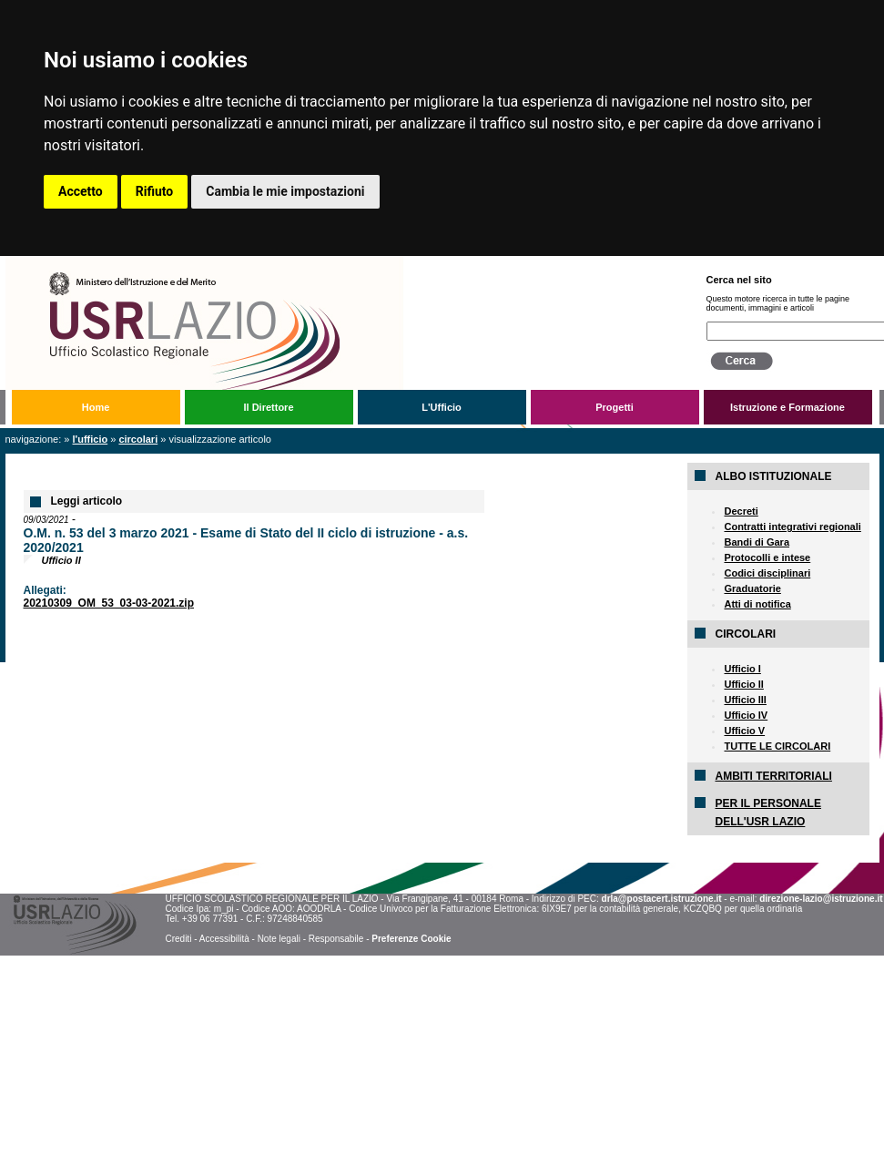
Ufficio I (742, 668)
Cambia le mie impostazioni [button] (285, 191)
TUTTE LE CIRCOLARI (777, 746)
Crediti (178, 939)
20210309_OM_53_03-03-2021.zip (109, 603)
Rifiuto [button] (155, 191)
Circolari (137, 439)
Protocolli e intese (767, 557)
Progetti (614, 407)
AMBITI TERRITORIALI (773, 776)
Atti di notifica (757, 603)
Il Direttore (268, 407)
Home (96, 407)
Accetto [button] (80, 191)
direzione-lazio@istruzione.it (820, 899)
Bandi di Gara (756, 542)
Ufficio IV (745, 715)
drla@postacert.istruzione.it (662, 899)
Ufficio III (745, 699)
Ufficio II (743, 684)
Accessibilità (224, 939)
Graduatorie (752, 588)
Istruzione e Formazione (787, 407)
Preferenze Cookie (411, 939)
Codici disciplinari (767, 573)
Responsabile (336, 939)
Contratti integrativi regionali (792, 526)
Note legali (279, 939)
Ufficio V (744, 730)
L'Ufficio (442, 407)
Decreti (740, 511)
